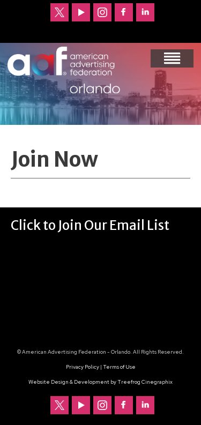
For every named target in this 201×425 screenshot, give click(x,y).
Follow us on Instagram (102, 12)
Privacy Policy (82, 366)
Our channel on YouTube (81, 12)
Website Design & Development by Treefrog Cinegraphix (100, 381)
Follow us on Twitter (59, 12)
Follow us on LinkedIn (145, 12)
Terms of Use (119, 366)
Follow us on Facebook (124, 12)
